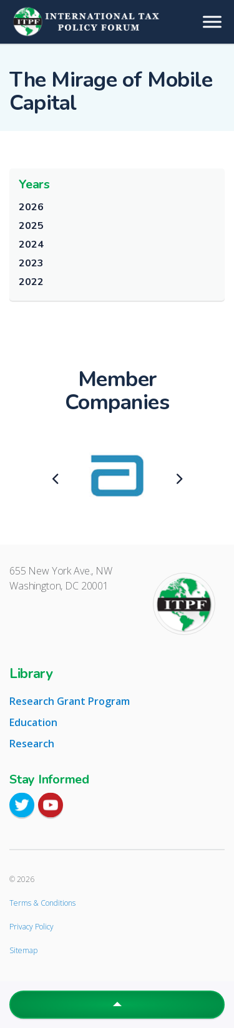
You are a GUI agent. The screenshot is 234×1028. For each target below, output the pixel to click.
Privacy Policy (31, 926)
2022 (31, 282)
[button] (117, 1005)
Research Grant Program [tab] (69, 701)
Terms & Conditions (42, 903)
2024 (31, 244)
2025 (31, 226)
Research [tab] (31, 743)
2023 (31, 263)
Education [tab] (33, 722)
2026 (31, 207)
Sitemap (23, 950)
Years (34, 184)
